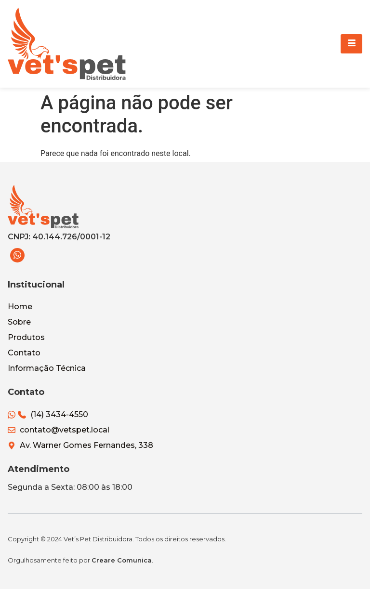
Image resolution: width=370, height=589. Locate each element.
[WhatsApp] (17, 255)
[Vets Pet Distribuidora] (67, 44)
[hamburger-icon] (351, 43)
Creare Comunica (122, 560)
